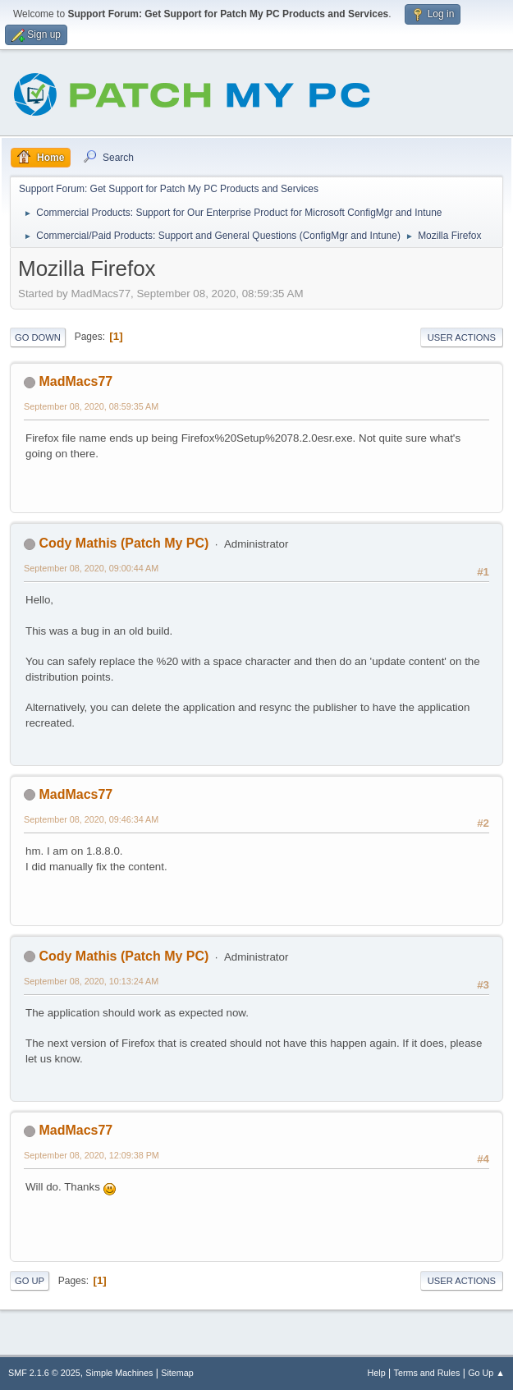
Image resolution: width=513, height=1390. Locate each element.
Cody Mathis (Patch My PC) (123, 543)
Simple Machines (119, 1373)
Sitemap (177, 1373)
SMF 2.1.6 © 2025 (44, 1373)
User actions (462, 337)
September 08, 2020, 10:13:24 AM (91, 981)
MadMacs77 (75, 381)
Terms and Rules (427, 1373)
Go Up (29, 1281)
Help (377, 1373)
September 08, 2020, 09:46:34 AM (91, 819)
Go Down (38, 337)
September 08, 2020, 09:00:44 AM (91, 568)
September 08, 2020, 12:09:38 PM (91, 1155)
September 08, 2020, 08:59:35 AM (91, 406)
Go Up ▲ (486, 1373)
